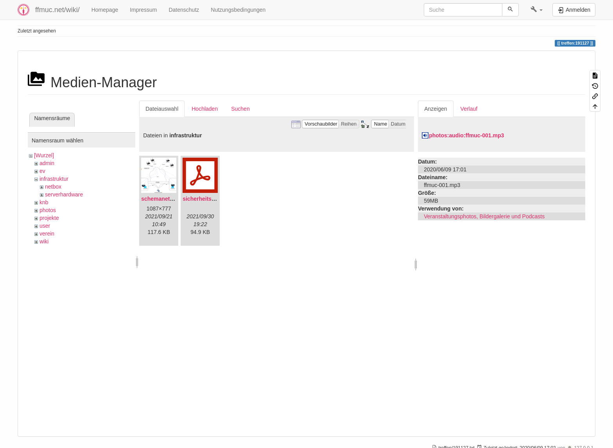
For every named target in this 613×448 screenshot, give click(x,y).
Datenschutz (183, 10)
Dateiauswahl (161, 109)
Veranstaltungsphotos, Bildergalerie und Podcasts (484, 216)
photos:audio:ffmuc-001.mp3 (466, 135)
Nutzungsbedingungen (238, 10)
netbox (53, 187)
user (44, 226)
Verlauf (469, 109)
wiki (43, 241)
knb (43, 202)
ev (42, 171)
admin (46, 163)
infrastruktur (53, 179)
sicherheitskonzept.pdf (212, 199)
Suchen (240, 109)
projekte (49, 218)
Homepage (104, 10)
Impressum (143, 10)
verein (46, 233)
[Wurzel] (44, 155)
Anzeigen (435, 109)
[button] (536, 10)
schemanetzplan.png (168, 199)
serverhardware (64, 194)
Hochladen (205, 109)
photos (47, 210)
